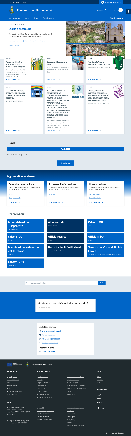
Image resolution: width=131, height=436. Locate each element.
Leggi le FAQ (40, 408)
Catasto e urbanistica (43, 391)
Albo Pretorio (70, 411)
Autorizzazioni (41, 388)
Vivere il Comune (48, 18)
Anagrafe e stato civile (43, 383)
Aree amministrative (13, 380)
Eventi (99, 398)
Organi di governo (12, 377)
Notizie (99, 377)
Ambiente (39, 380)
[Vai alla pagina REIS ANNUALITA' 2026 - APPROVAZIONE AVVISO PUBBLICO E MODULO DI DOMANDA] (12, 129)
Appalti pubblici (41, 386)
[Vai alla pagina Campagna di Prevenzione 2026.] (53, 79)
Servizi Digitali (71, 417)
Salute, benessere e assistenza (76, 386)
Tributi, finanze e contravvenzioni (76, 388)
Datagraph (121, 433)
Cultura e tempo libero (43, 394)
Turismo (69, 391)
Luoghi (99, 395)
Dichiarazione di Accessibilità (75, 425)
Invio (101, 283)
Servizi (36, 18)
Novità (27, 18)
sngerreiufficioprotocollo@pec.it (19, 421)
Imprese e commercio (73, 380)
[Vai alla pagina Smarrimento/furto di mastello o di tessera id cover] (94, 79)
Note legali (70, 422)
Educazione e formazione (44, 397)
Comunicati (100, 380)
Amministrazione (14, 18)
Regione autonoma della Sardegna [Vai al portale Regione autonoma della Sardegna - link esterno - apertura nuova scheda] (17, 2)
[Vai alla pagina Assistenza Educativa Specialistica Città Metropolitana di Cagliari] (12, 79)
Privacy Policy (71, 419)
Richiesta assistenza (43, 417)
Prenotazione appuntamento (45, 411)
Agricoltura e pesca (42, 377)
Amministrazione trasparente (75, 408)
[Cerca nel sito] (120, 10)
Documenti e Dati (12, 394)
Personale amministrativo (14, 391)
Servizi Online (71, 414)
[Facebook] (104, 10)
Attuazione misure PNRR (44, 419)
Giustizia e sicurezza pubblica (75, 377)
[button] (128, 11)
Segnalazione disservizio (44, 414)
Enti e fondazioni (12, 386)
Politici (8, 388)
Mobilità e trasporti (72, 383)
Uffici (8, 383)
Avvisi (98, 383)
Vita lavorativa (71, 394)
